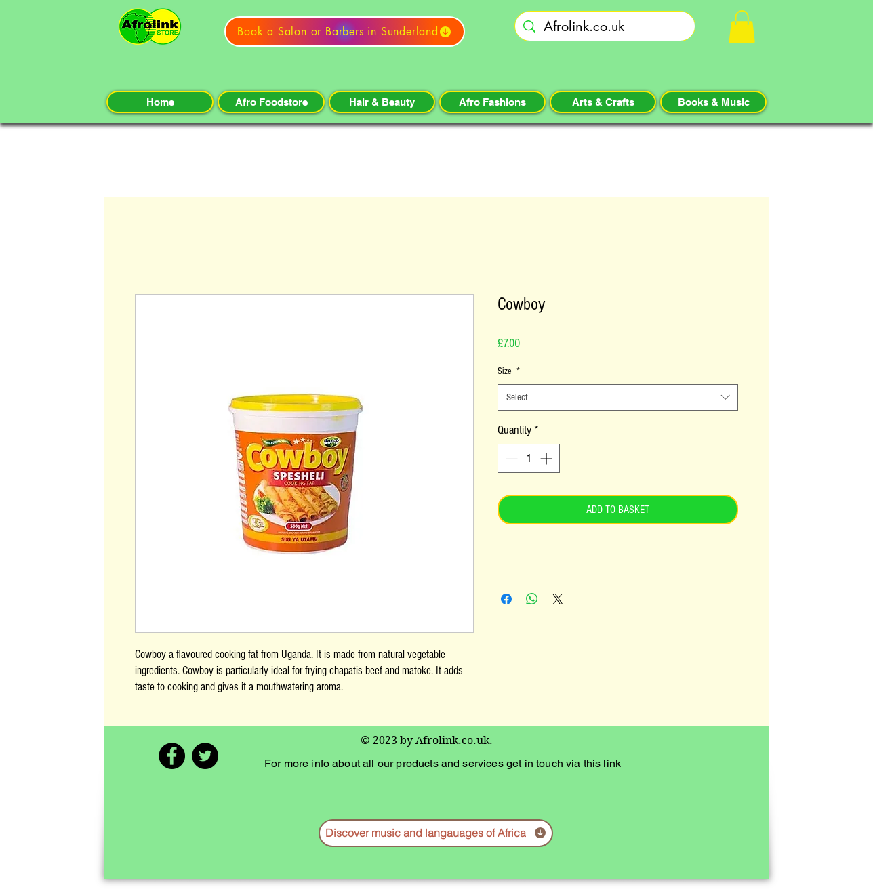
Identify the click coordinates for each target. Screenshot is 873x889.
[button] (742, 26)
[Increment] (547, 458)
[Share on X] (558, 599)
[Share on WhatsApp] (532, 599)
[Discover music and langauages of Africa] (436, 833)
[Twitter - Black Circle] (205, 756)
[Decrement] (510, 458)
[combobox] (618, 397)
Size (509, 371)
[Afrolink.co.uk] (605, 26)
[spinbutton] (529, 458)
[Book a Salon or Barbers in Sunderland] (344, 31)
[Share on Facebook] (506, 599)
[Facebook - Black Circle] (172, 756)
